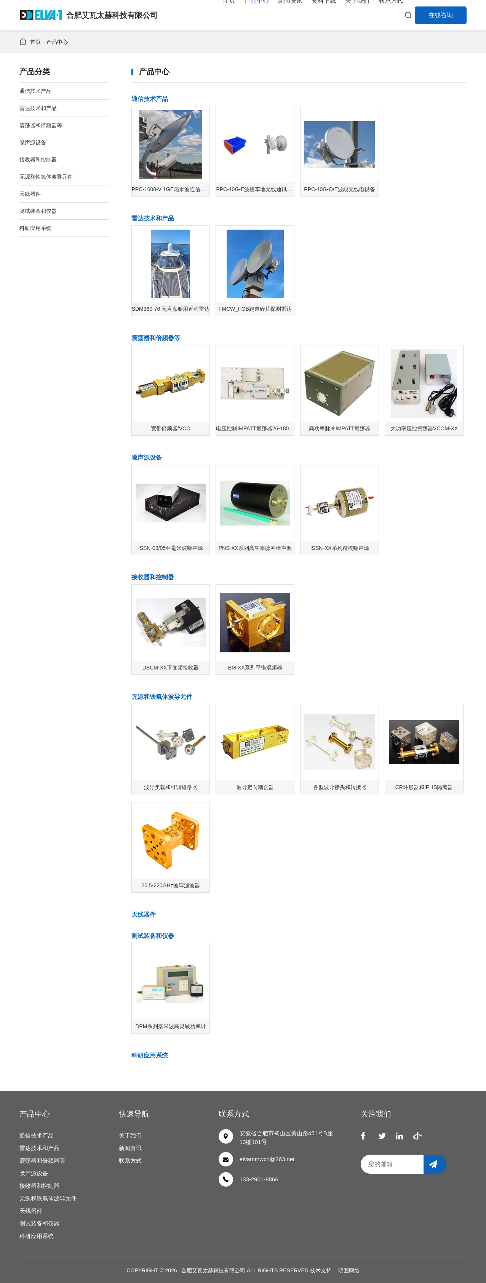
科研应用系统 (149, 1055)
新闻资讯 (130, 1148)
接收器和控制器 (152, 577)
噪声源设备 (146, 457)
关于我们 (130, 1135)
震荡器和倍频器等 (155, 338)
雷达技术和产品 (152, 218)
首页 (35, 42)
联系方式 (130, 1160)
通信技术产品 (149, 99)
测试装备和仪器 (152, 936)
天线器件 (143, 914)
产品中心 (57, 42)
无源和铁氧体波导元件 (161, 696)
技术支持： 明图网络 (335, 1270)
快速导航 (134, 1114)
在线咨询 (440, 15)
